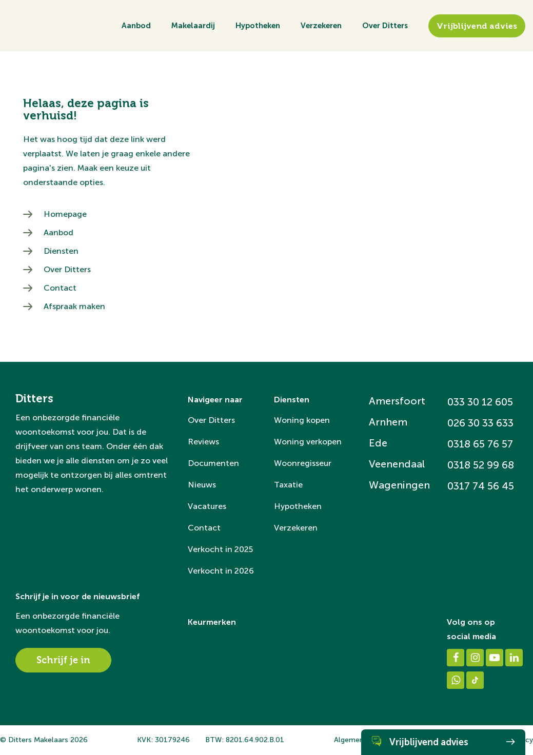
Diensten (61, 251)
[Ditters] (41, 58)
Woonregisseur (302, 463)
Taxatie (288, 484)
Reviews (203, 441)
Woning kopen (302, 420)
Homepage (65, 214)
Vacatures (207, 506)
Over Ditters (385, 25)
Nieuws (202, 484)
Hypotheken (257, 25)
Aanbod (136, 25)
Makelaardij (193, 25)
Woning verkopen (308, 441)
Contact (60, 288)
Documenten (213, 463)
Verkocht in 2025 (220, 549)
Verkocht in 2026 (221, 571)
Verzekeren (321, 25)
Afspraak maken (74, 306)
